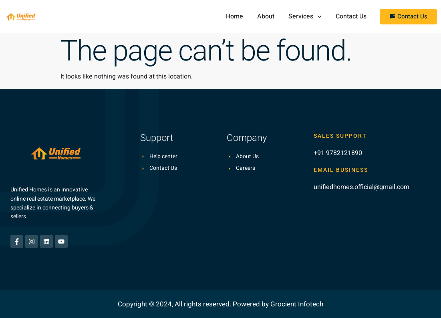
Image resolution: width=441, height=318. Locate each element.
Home (234, 16)
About (265, 16)
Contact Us (351, 16)
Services (305, 16)
